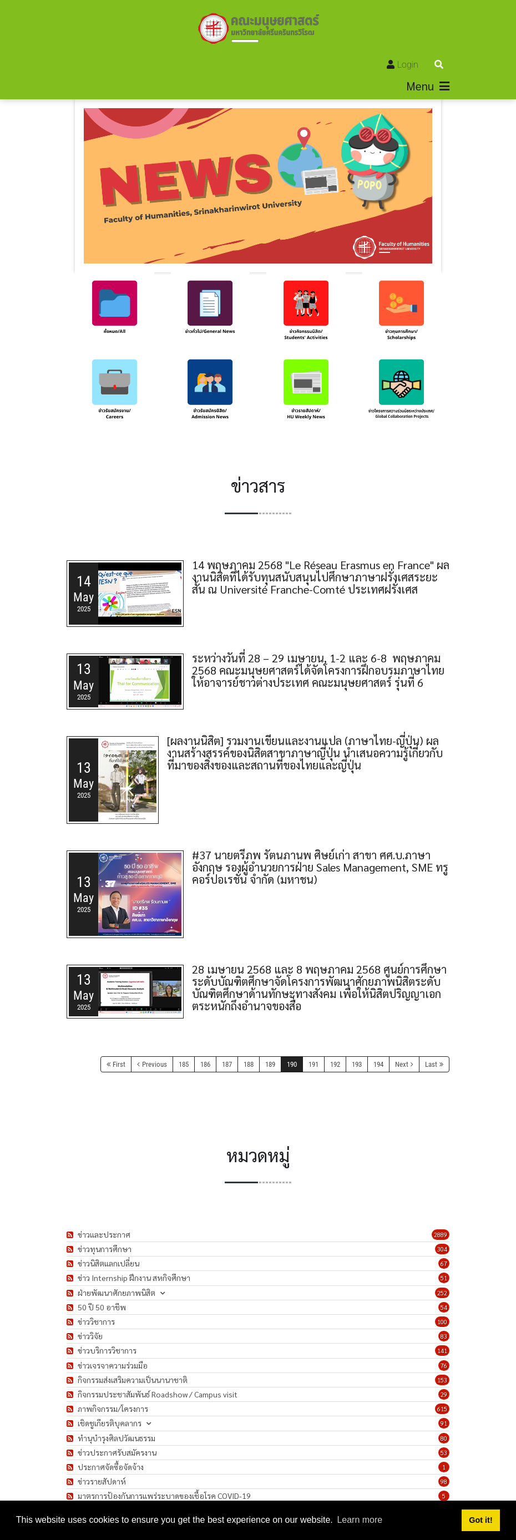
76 (444, 1365)
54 (444, 1307)
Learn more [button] (359, 1519)
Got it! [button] (480, 1520)
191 (313, 1064)
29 (444, 1394)
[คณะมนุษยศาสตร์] (258, 28)
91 (444, 1423)
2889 (440, 1234)
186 (205, 1064)
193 (357, 1064)
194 (378, 1064)
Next (401, 1064)
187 (227, 1064)
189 (270, 1064)
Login (407, 64)
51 (444, 1278)
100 (442, 1322)
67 (444, 1263)
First (119, 1064)
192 (335, 1064)
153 (442, 1380)
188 (249, 1064)
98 (444, 1481)
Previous (154, 1064)
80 (444, 1438)
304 (442, 1249)
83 (444, 1336)
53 (444, 1452)
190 (292, 1064)
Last (431, 1064)
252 (442, 1293)
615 (442, 1409)
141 (442, 1350)
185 (184, 1064)
